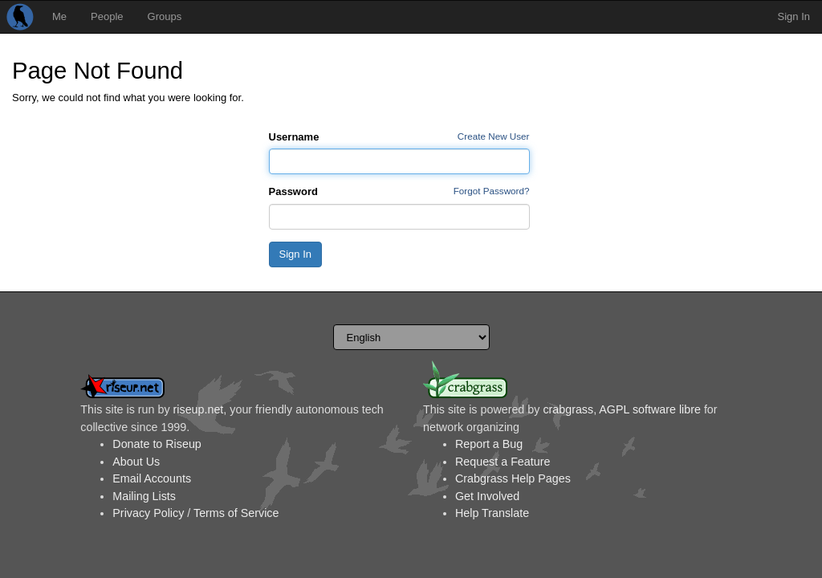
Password (293, 191)
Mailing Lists (144, 496)
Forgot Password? (492, 190)
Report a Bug (489, 444)
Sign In (794, 16)
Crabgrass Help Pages (513, 478)
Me (59, 16)
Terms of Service (236, 513)
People (107, 16)
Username (294, 137)
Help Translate (492, 513)
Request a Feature (502, 461)
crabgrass (568, 409)
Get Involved (487, 496)
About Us (136, 461)
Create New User (494, 136)
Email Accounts (151, 478)
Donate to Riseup (156, 444)
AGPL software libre (650, 409)
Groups (165, 16)
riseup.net (198, 409)
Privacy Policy (148, 513)
